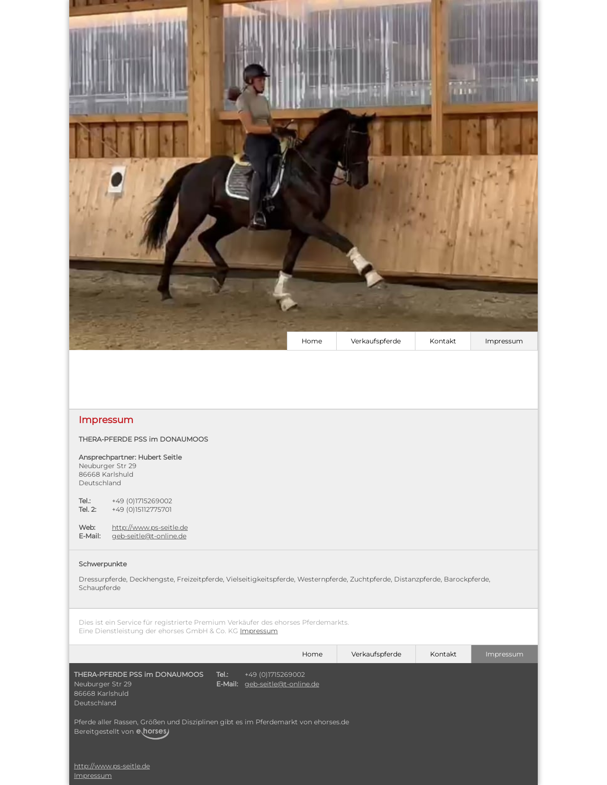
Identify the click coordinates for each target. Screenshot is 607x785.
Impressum (504, 341)
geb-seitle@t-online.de (149, 536)
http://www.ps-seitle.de (150, 527)
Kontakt (443, 341)
